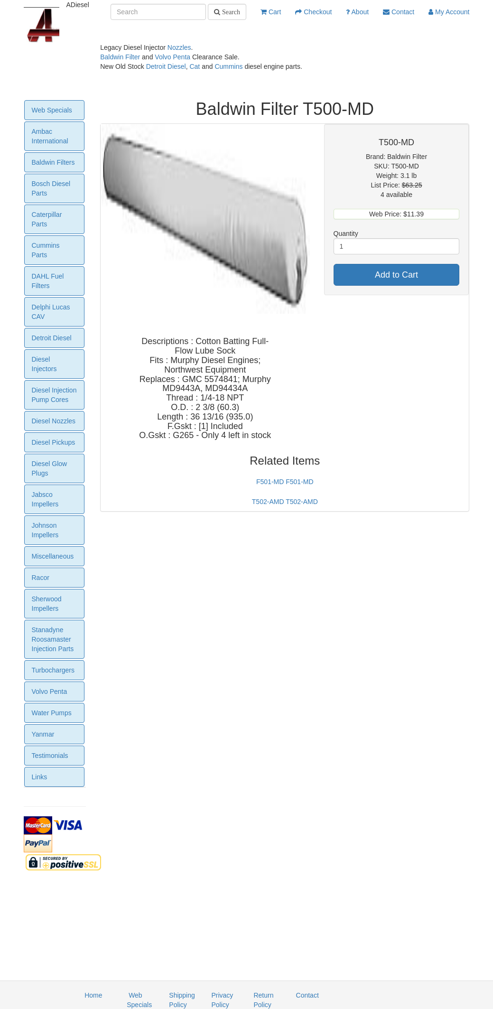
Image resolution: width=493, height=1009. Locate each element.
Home (93, 995)
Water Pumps (52, 713)
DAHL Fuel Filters (48, 281)
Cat (194, 66)
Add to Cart (396, 275)
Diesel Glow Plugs (49, 468)
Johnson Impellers (45, 530)
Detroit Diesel (166, 66)
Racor (40, 577)
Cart (270, 12)
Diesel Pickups (53, 442)
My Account (448, 12)
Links (39, 777)
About (357, 12)
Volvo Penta (172, 57)
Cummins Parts (46, 250)
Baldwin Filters (53, 162)
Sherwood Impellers (47, 603)
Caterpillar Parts (47, 219)
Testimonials (50, 755)
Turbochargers (53, 670)
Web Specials (52, 110)
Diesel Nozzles (54, 421)
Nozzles (179, 47)
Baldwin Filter (120, 57)
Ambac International (50, 136)
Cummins (228, 66)
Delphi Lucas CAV (51, 311)
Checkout (313, 12)
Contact (398, 12)
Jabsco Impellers (45, 499)
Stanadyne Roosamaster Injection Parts (53, 639)
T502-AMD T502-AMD (285, 501)
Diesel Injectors (44, 364)
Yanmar (43, 734)
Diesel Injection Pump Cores (54, 394)
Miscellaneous (53, 556)
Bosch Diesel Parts (51, 188)
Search (230, 12)
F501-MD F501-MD (285, 482)
